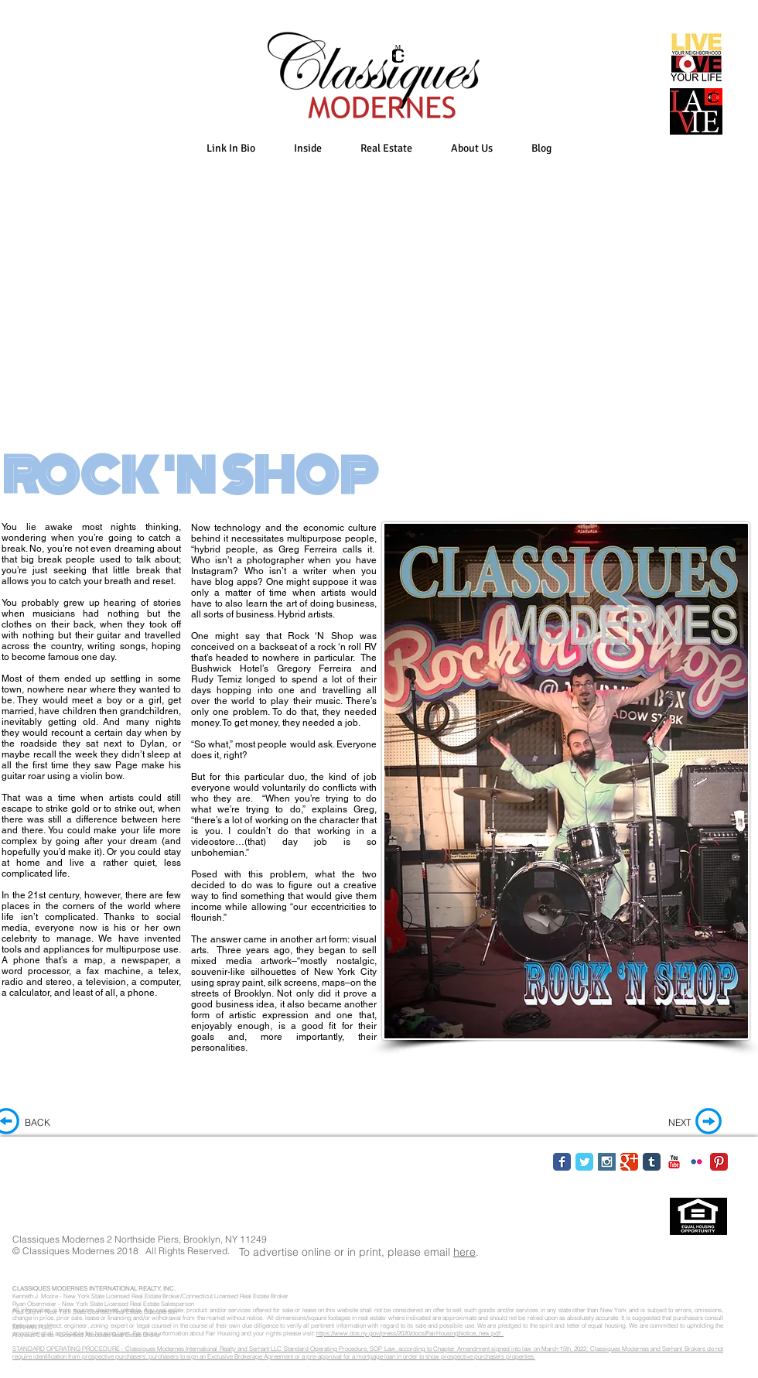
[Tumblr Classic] (652, 1162)
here (464, 1252)
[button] (308, 148)
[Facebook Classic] (562, 1162)
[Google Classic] (629, 1162)
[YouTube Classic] (674, 1162)
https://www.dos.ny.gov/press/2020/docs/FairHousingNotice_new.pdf (410, 1333)
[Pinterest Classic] (719, 1162)
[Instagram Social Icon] (607, 1162)
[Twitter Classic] (584, 1162)
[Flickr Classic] (696, 1162)
